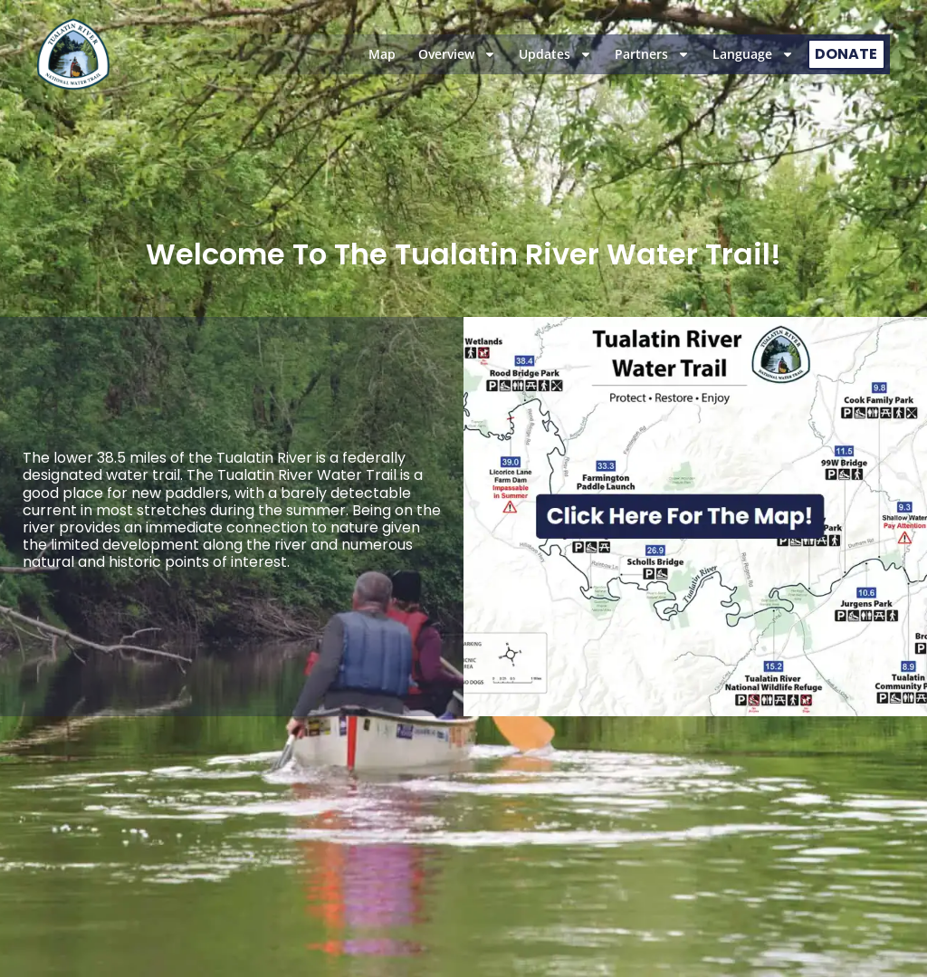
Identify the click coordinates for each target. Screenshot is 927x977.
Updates (555, 54)
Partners (652, 54)
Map (382, 53)
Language (753, 54)
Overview (457, 54)
